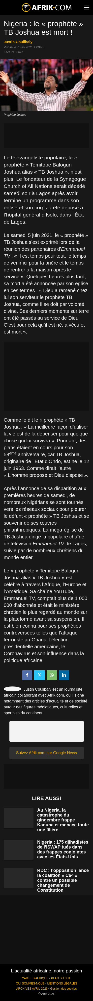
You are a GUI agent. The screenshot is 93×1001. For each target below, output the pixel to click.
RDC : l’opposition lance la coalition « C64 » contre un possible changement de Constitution (63, 880)
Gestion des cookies (63, 988)
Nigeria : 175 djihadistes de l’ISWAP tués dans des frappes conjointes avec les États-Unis (62, 849)
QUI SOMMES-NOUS (30, 983)
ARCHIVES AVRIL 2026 (31, 988)
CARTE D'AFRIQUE (35, 978)
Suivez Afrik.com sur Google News (46, 753)
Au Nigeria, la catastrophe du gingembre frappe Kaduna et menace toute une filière (63, 820)
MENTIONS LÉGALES (62, 983)
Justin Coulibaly (18, 42)
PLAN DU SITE (61, 978)
